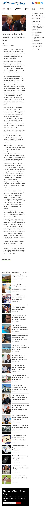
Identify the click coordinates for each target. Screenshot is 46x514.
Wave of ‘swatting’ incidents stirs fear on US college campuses (19, 277)
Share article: (6, 259)
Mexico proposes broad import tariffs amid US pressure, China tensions (19, 357)
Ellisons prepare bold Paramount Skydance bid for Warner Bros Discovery (20, 387)
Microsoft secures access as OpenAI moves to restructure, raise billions (20, 337)
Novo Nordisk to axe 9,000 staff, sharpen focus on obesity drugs (20, 448)
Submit (18, 503)
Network (41, 8)
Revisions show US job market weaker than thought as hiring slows (19, 438)
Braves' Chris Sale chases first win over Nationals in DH (20, 478)
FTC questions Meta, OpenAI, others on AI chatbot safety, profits (18, 367)
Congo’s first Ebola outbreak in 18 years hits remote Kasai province (19, 287)
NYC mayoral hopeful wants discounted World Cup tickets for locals (19, 397)
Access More (25, 272)
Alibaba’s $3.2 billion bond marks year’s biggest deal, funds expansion (20, 428)
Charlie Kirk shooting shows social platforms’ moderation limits (19, 297)
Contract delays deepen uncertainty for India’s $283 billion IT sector (20, 377)
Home (4, 8)
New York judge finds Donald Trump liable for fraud (13, 37)
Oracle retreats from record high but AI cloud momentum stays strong (20, 407)
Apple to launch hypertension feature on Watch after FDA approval (20, 327)
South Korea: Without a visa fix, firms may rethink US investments (20, 417)
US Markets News (9, 9)
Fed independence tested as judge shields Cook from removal (20, 468)
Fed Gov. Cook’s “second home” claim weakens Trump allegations (19, 307)
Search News (34, 9)
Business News (27, 9)
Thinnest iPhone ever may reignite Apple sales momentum (20, 458)
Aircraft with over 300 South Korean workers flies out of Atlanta (20, 347)
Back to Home (5, 13)
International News (18, 9)
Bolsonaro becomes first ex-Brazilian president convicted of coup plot (19, 317)
